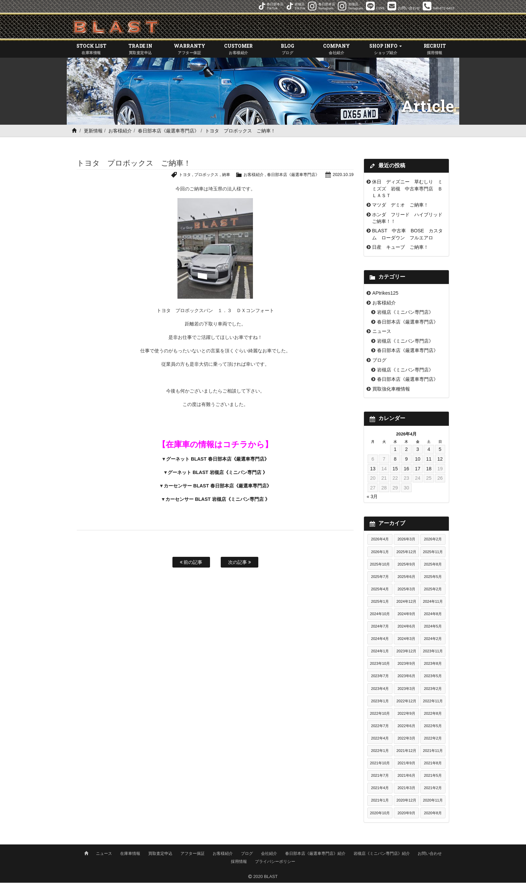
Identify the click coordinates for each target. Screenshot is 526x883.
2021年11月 (433, 751)
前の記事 (191, 563)
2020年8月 (433, 814)
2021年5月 (433, 776)
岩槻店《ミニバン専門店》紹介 (382, 853)
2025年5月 (433, 577)
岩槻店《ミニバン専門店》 (405, 312)
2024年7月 (380, 627)
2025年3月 (406, 590)
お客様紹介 (120, 131)
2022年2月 (433, 739)
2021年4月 (380, 789)
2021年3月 (406, 789)
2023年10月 (380, 664)
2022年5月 (433, 726)
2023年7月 (380, 677)
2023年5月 (433, 677)
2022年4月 (380, 739)
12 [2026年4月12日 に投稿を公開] (440, 459)
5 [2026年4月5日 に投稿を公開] (440, 450)
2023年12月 (406, 652)
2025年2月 (433, 590)
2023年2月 (433, 689)
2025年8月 (433, 565)
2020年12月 (406, 801)
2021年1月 (380, 801)
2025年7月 (380, 577)
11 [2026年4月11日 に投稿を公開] (428, 459)
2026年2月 (433, 540)
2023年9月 (406, 664)
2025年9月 (406, 565)
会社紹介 (269, 853)
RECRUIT (434, 50)
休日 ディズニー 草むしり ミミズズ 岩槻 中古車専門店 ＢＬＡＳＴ (407, 189)
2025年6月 (406, 577)
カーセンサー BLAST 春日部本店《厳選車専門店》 (217, 486)
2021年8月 (433, 764)
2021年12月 (406, 751)
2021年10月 (380, 764)
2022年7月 (380, 726)
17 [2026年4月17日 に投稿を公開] (417, 469)
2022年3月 (406, 739)
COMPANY (336, 50)
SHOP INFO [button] (385, 50)
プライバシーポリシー (275, 862)
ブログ (379, 360)
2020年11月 (433, 801)
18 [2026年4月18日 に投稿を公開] (428, 469)
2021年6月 (406, 776)
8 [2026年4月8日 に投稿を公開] (395, 459)
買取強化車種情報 (391, 389)
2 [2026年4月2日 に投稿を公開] (406, 450)
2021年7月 (380, 776)
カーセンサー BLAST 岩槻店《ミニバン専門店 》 (217, 500)
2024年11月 (433, 602)
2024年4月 (380, 639)
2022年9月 (406, 714)
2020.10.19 (343, 175)
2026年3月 (406, 540)
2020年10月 (380, 814)
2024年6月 (406, 627)
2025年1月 (380, 602)
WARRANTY (189, 50)
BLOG (287, 50)
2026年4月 (380, 540)
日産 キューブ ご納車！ (400, 247)
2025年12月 (406, 552)
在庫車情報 (130, 853)
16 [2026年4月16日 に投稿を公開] (406, 469)
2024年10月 (380, 614)
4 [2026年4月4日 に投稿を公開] (428, 450)
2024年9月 (406, 614)
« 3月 (372, 497)
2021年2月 (433, 789)
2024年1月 (380, 652)
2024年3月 (406, 639)
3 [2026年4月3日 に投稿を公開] (417, 450)
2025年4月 (380, 590)
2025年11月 (433, 552)
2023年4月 (380, 689)
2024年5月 (433, 627)
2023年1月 (380, 702)
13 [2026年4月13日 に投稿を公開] (372, 469)
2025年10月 (380, 565)
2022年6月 (406, 726)
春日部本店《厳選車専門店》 (168, 131)
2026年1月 (380, 552)
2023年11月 (433, 652)
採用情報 (239, 862)
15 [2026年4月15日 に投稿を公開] (395, 469)
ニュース (381, 332)
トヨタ (174, 175)
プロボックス (198, 175)
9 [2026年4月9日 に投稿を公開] (406, 459)
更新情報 (93, 131)
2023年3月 (406, 689)
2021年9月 (406, 764)
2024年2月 (433, 639)
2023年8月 (433, 664)
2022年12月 (406, 702)
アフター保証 (192, 853)
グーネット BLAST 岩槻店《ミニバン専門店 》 (217, 473)
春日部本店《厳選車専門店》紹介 (315, 853)
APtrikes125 (385, 293)
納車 (219, 175)
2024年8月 (433, 614)
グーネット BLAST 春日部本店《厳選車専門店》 (217, 460)
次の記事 (239, 563)
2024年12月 (406, 602)
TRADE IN (140, 50)
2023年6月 (406, 677)
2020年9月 (406, 814)
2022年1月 (380, 751)
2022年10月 (380, 714)
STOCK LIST (91, 50)
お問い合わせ (430, 853)
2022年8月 (433, 714)
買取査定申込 (160, 853)
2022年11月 (433, 702)
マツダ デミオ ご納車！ (400, 205)
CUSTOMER (238, 50)
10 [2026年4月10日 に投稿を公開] (417, 459)
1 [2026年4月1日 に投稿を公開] (395, 450)
